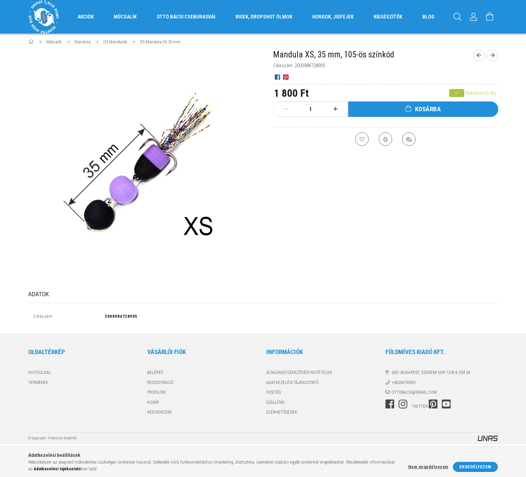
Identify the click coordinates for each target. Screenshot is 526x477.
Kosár (153, 403)
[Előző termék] (478, 55)
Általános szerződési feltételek (299, 374)
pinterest (433, 405)
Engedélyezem (475, 466)
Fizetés (273, 393)
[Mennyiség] (310, 109)
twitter (420, 407)
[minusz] (285, 109)
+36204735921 (403, 383)
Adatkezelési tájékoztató (292, 383)
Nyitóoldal (39, 374)
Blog (428, 17)
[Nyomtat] (385, 139)
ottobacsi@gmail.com (414, 393)
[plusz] (335, 109)
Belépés (155, 374)
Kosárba (428, 109)
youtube (446, 405)
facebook (389, 405)
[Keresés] (458, 17)
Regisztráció (160, 383)
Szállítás (275, 403)
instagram (403, 405)
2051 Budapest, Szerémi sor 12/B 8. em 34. (431, 374)
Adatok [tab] (38, 294)
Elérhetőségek (281, 413)
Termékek (38, 383)
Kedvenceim (159, 413)
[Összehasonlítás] (409, 139)
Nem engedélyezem (428, 466)
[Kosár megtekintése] (490, 17)
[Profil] (474, 17)
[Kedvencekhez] (362, 139)
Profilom (156, 393)
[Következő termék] (492, 55)
